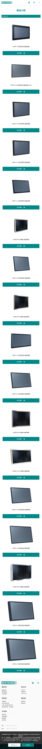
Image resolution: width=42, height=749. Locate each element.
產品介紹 (23, 687)
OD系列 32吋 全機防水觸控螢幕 (21, 587)
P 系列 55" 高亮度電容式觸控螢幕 (21, 625)
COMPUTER (23, 693)
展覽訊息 (23, 701)
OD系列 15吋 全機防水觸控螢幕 (21, 239)
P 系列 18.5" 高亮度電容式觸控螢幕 (21, 394)
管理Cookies (14, 745)
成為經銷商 (4, 716)
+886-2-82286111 (11, 726)
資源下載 (4, 720)
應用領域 (4, 698)
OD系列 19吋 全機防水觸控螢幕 (21, 432)
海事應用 (4, 701)
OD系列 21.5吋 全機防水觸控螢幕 (21, 471)
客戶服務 (4, 711)
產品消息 (23, 703)
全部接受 (27, 745)
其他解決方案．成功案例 (7, 707)
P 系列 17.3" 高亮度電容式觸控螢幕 (21, 355)
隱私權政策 (4, 692)
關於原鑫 (4, 690)
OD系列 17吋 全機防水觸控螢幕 (21, 316)
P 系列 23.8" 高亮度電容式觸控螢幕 (21, 509)
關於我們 (4, 687)
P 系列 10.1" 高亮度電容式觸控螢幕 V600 (21, 85)
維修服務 (4, 718)
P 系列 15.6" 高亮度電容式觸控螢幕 (21, 278)
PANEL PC (23, 690)
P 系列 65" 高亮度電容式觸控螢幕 (21, 664)
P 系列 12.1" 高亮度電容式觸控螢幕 (21, 162)
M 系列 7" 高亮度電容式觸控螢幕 (21, 46)
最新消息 (23, 698)
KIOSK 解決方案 (5, 703)
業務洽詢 (4, 714)
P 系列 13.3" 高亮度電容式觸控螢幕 (21, 201)
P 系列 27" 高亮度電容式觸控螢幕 (21, 548)
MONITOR (23, 692)
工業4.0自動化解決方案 (7, 705)
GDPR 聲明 (4, 694)
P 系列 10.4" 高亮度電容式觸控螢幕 (21, 123)
